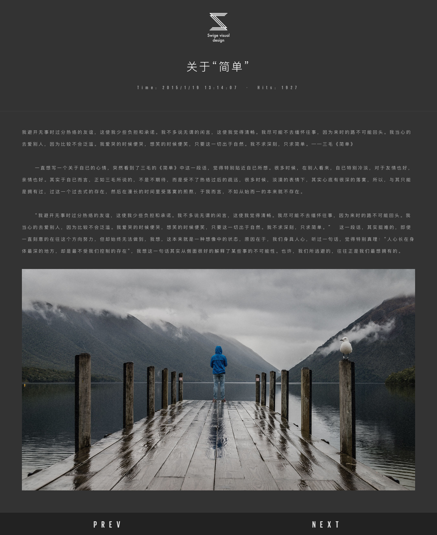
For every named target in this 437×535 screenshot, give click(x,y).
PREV (109, 523)
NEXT (327, 523)
